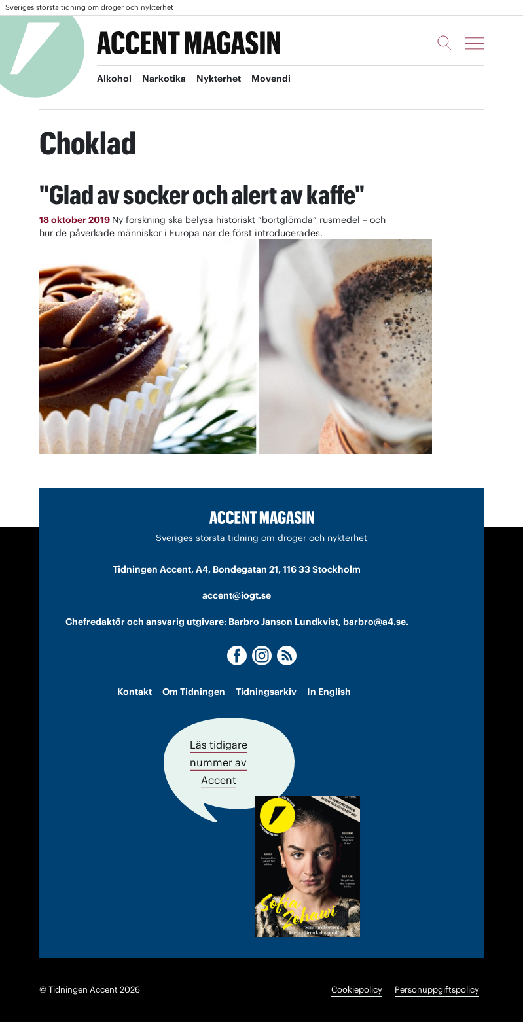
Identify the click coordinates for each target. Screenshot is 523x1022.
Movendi (271, 79)
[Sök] (444, 42)
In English (329, 691)
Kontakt (134, 691)
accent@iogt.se (236, 595)
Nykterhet (218, 79)
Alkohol (114, 79)
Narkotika (164, 79)
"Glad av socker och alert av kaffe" (203, 194)
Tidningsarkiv (266, 691)
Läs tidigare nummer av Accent (218, 762)
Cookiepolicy (356, 989)
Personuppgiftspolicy (437, 989)
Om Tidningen (193, 691)
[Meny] (474, 43)
